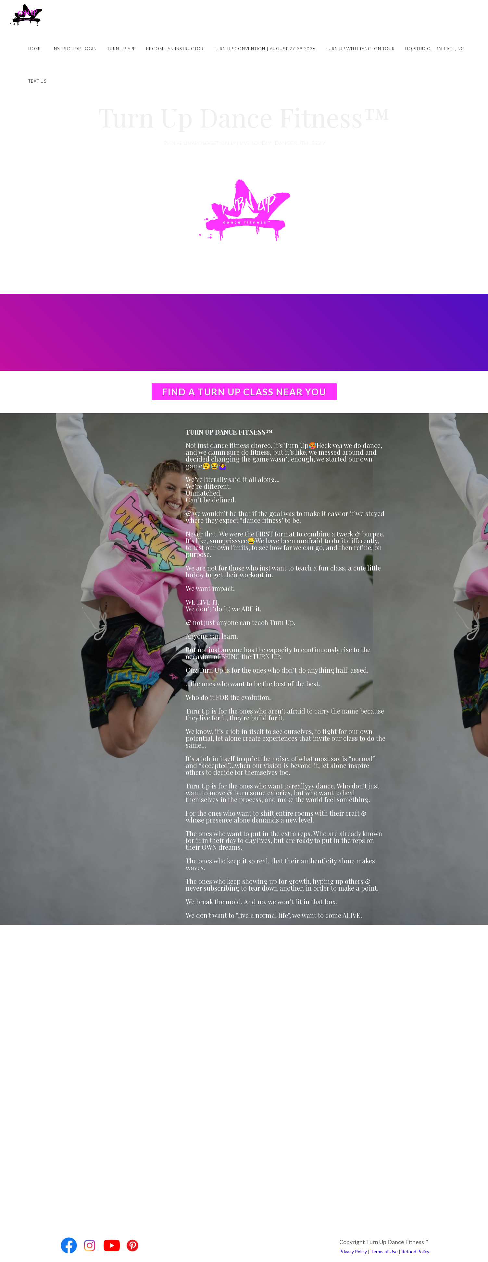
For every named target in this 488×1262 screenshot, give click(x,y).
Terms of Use (384, 1251)
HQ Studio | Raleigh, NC (434, 48)
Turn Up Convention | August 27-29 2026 (265, 48)
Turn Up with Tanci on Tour (360, 48)
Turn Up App (121, 48)
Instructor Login (75, 48)
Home (35, 48)
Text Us (37, 81)
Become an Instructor (175, 48)
